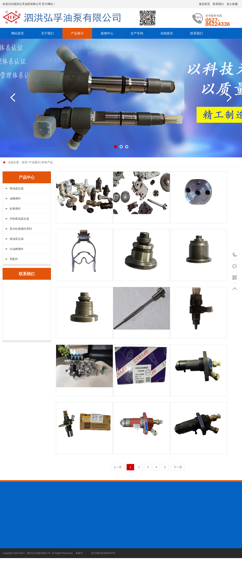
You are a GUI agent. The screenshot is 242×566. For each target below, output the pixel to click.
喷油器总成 (17, 188)
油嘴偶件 (15, 198)
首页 (24, 162)
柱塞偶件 (15, 208)
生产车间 (137, 33)
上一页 (117, 467)
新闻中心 (107, 33)
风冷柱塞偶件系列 (21, 228)
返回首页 (204, 4)
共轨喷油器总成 (19, 218)
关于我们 (47, 33)
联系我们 (218, 4)
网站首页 (17, 33)
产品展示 (77, 33)
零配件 (14, 259)
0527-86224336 (235, 255)
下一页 (178, 467)
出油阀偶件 (17, 248)
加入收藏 (232, 4)
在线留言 (166, 33)
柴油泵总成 (17, 238)
